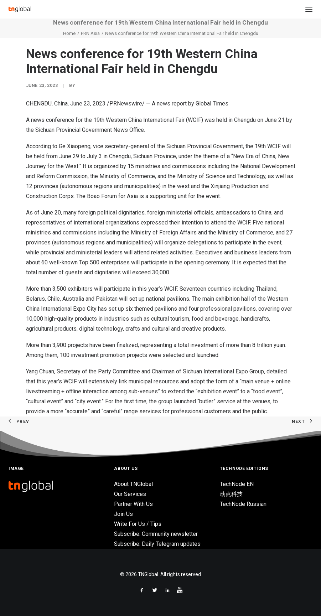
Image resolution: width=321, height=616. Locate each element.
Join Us (123, 514)
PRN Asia (90, 33)
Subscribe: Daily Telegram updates (157, 543)
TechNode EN (237, 484)
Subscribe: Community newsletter (156, 533)
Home (69, 33)
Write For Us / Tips (137, 524)
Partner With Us (133, 504)
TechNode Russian (243, 504)
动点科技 (231, 494)
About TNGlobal (133, 484)
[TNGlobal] (20, 9)
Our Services (130, 494)
